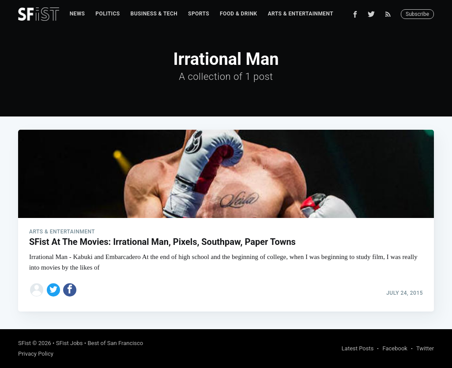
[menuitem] (77, 14)
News (77, 14)
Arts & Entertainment (300, 14)
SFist (24, 343)
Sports (198, 14)
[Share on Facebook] (69, 289)
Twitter (425, 348)
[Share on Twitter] (53, 289)
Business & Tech (154, 14)
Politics (107, 14)
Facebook (394, 348)
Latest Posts (358, 348)
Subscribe (417, 14)
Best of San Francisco (115, 343)
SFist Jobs (69, 343)
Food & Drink (238, 14)
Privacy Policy (35, 353)
